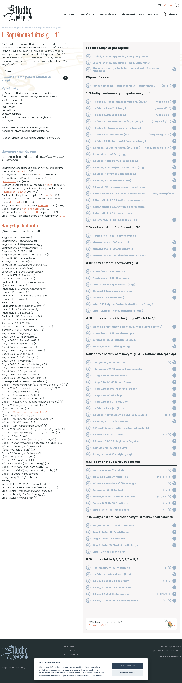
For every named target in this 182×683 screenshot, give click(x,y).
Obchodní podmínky (170, 646)
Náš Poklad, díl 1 (30, 209)
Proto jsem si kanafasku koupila (30, 412)
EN (165, 4)
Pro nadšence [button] (108, 14)
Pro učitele (27, 27)
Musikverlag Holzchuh (14, 191)
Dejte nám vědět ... (98, 625)
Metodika (69, 646)
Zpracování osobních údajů (166, 650)
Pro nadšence (71, 654)
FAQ (141, 14)
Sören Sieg (43, 205)
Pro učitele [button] (87, 14)
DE (171, 4)
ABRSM (48, 185)
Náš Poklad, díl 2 (31, 212)
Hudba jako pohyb (11, 27)
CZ (159, 4)
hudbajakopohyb (170, 656)
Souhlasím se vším (128, 666)
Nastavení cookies (127, 673)
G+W (62, 215)
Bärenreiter (22, 171)
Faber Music (9, 181)
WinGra (50, 195)
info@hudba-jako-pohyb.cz (15, 667)
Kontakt (153, 14)
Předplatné (128, 14)
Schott (41, 174)
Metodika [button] (69, 14)
